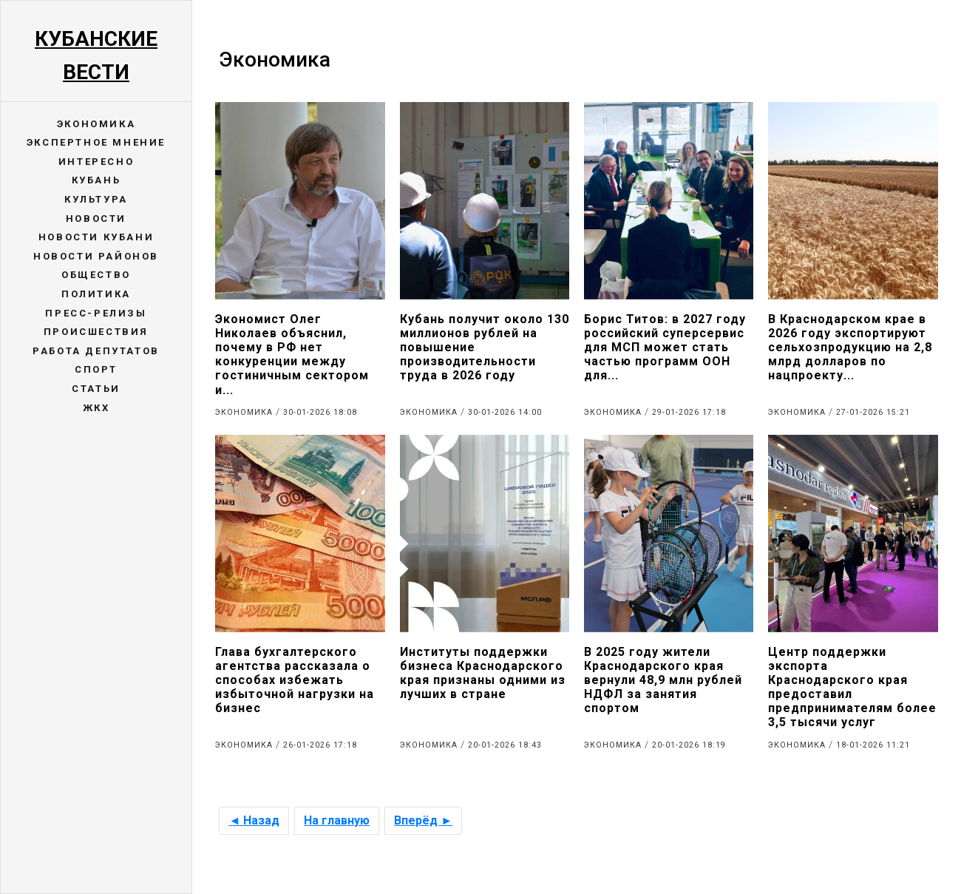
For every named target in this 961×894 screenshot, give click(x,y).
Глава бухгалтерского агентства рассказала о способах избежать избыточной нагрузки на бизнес (294, 680)
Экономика (96, 123)
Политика (96, 293)
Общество (96, 274)
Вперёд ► (423, 820)
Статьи (96, 388)
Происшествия (96, 331)
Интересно (96, 161)
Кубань (96, 180)
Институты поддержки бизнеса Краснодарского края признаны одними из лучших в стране (483, 673)
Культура (96, 199)
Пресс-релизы (95, 313)
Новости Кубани (96, 237)
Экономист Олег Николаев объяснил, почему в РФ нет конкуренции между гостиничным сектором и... (292, 354)
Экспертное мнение (96, 142)
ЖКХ (96, 407)
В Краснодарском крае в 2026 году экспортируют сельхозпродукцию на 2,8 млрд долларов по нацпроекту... (850, 347)
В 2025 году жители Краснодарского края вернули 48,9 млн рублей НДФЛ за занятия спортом (663, 680)
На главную (337, 820)
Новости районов (96, 256)
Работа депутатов (96, 350)
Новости (96, 218)
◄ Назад (253, 820)
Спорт (96, 369)
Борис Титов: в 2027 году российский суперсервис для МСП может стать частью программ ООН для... (665, 347)
